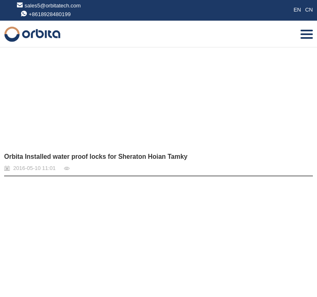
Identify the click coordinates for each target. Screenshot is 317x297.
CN (309, 10)
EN (297, 10)
